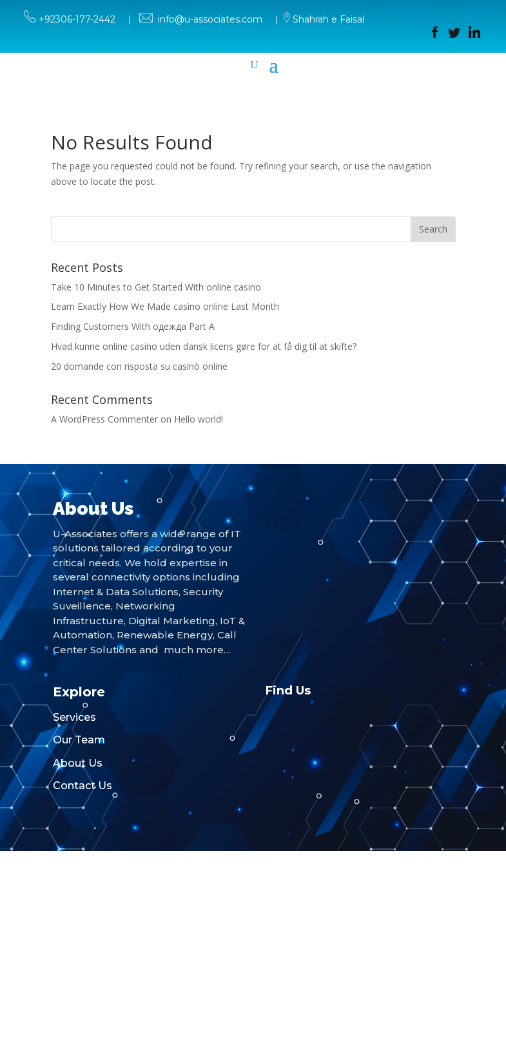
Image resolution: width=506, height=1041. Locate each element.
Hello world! (198, 419)
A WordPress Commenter (104, 419)
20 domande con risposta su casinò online (139, 366)
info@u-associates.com (210, 19)
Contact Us (82, 785)
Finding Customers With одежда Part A (133, 326)
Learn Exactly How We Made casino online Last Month (165, 306)
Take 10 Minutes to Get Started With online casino (156, 287)
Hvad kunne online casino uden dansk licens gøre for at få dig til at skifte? (203, 346)
